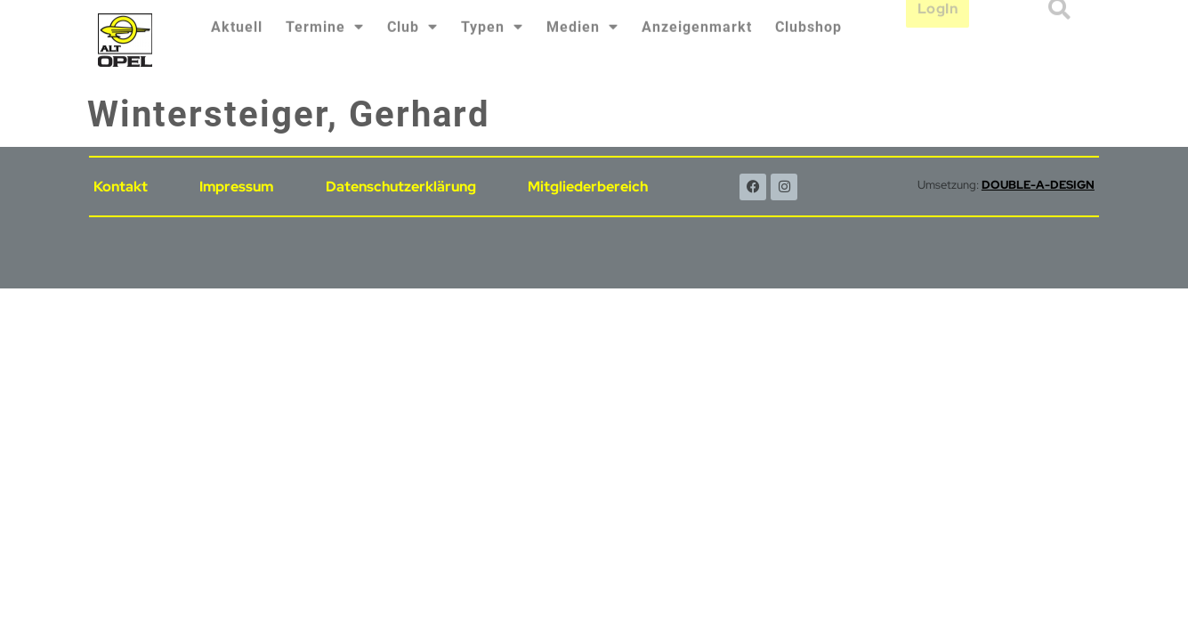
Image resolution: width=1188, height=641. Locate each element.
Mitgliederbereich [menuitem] (588, 186)
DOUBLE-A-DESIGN (1038, 184)
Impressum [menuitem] (236, 186)
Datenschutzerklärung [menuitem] (401, 186)
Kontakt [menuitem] (120, 186)
